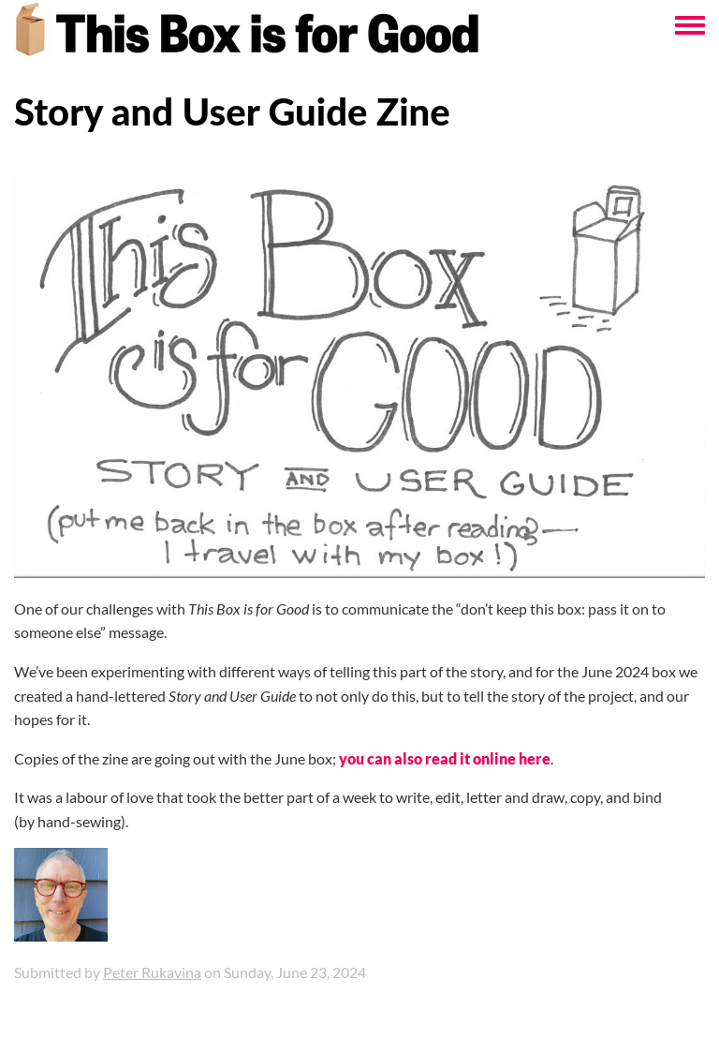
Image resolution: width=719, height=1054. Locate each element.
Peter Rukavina (152, 972)
